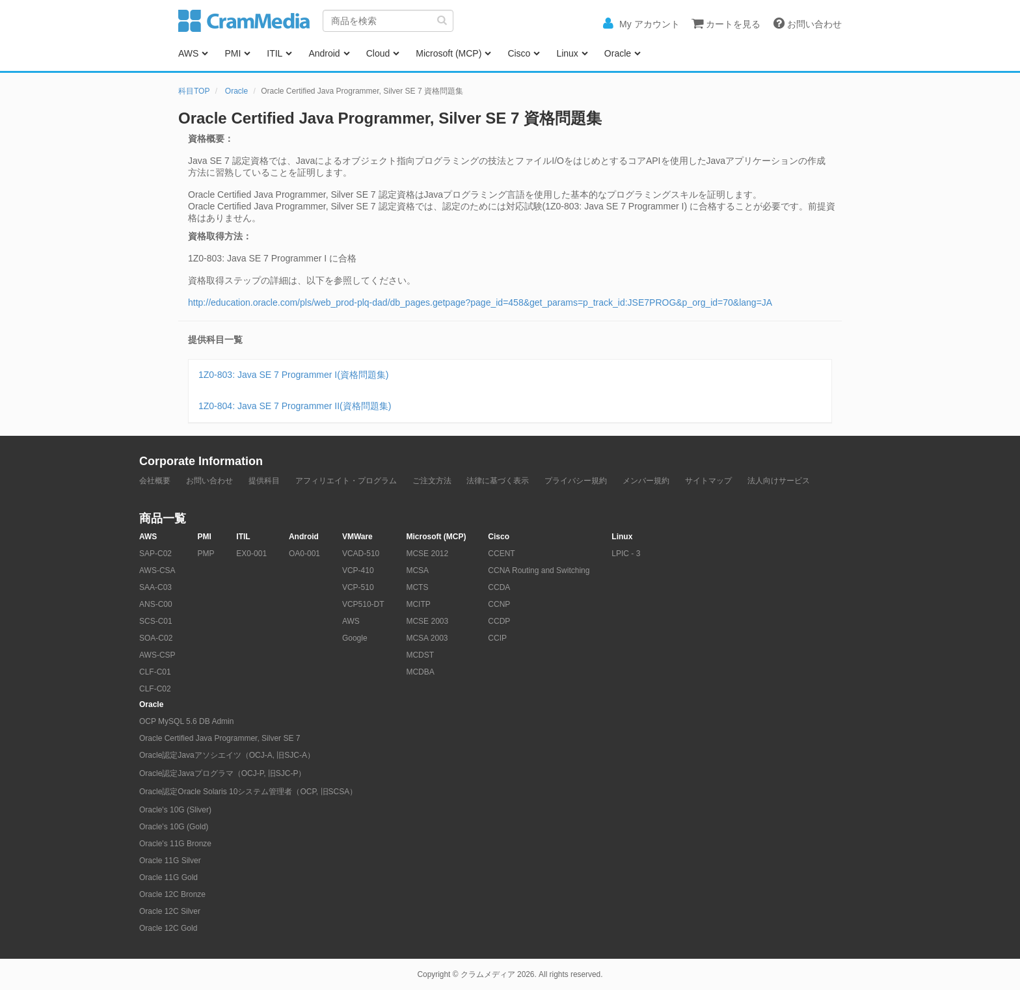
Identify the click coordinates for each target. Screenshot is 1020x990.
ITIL (274, 53)
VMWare (357, 536)
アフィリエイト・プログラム (346, 480)
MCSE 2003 (427, 621)
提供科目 (264, 480)
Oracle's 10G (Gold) (173, 826)
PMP (205, 553)
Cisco (518, 53)
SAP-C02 (155, 553)
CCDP (499, 621)
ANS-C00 (155, 604)
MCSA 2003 (427, 638)
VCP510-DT (363, 604)
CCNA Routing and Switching (538, 570)
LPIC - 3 (625, 553)
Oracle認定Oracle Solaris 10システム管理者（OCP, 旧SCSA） (248, 791)
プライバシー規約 (575, 480)
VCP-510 (358, 587)
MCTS (417, 587)
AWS (188, 53)
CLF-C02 (155, 688)
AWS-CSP (157, 655)
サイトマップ (708, 480)
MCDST (420, 655)
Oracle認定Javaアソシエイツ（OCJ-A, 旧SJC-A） (227, 755)
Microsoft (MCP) (448, 53)
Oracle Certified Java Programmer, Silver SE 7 (219, 738)
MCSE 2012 (427, 553)
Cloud (378, 53)
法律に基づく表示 (497, 480)
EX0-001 (251, 553)
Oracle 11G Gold (168, 877)
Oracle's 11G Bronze (175, 843)
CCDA (499, 587)
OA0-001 (304, 553)
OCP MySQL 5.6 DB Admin (186, 721)
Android (324, 53)
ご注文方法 (431, 480)
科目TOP (193, 91)
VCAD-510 (360, 553)
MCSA (417, 570)
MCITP (418, 604)
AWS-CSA (157, 570)
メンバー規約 (646, 480)
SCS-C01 (155, 621)
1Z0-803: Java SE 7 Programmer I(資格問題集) (293, 374)
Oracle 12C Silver (169, 911)
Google (355, 638)
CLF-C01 (155, 671)
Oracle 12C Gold (168, 928)
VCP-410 (358, 570)
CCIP (497, 638)
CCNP (499, 604)
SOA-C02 (155, 638)
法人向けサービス (778, 480)
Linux (567, 53)
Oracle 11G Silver (170, 860)
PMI (232, 53)
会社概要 (154, 480)
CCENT (501, 553)
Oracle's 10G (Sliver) (175, 809)
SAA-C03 (155, 587)
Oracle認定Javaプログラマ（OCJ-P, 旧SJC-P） (222, 773)
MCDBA (420, 671)
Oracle (617, 53)
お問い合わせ (209, 480)
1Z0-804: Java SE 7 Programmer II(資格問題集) (294, 406)
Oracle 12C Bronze (172, 894)
